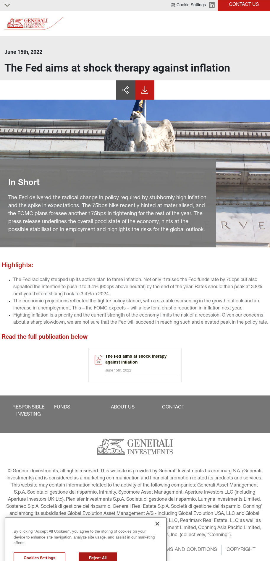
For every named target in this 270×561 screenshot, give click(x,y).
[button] (188, 5)
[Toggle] (262, 23)
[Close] (157, 536)
